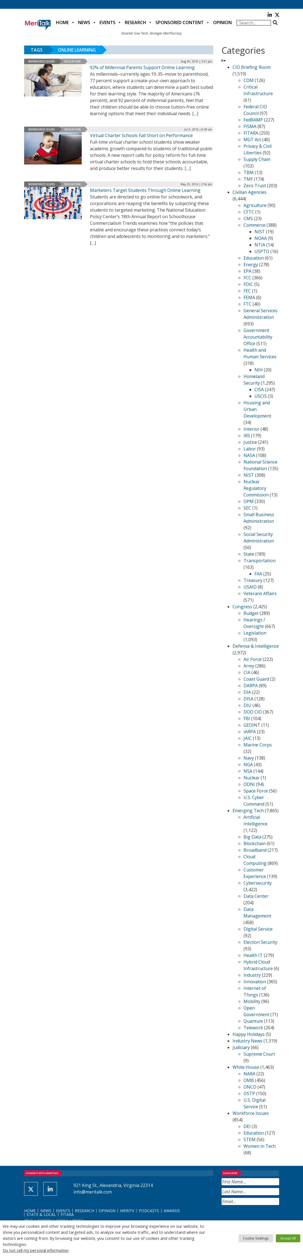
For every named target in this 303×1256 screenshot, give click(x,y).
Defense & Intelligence (256, 646)
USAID (250, 587)
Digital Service (258, 929)
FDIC (248, 284)
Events (107, 22)
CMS (248, 218)
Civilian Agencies (250, 192)
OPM (248, 501)
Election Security (260, 942)
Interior (251, 429)
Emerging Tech (248, 811)
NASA (249, 455)
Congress (242, 607)
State (248, 554)
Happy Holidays (249, 1034)
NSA (247, 771)
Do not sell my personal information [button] (36, 1250)
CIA (246, 672)
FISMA (249, 126)
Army (248, 666)
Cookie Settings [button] (256, 1238)
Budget (251, 613)
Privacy (77, 1220)
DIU (247, 705)
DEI (247, 1126)
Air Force (252, 659)
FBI (246, 718)
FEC (247, 291)
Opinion (222, 22)
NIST (259, 232)
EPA (247, 271)
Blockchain (254, 843)
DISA (248, 699)
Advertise (44, 1220)
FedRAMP (253, 120)
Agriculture (255, 205)
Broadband (255, 850)
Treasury (252, 580)
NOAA (260, 238)
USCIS (260, 396)
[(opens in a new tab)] (53, 148)
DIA (247, 692)
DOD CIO (252, 712)
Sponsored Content (179, 22)
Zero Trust (254, 186)
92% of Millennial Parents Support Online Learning (142, 67)
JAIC (247, 738)
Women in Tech (259, 1146)
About (28, 1220)
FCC (247, 278)
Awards (172, 1210)
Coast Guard (256, 679)
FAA (258, 574)
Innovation (254, 982)
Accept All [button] (288, 1238)
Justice (250, 442)
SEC (247, 508)
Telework (253, 1028)
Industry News (247, 1041)
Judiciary (241, 1047)
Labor (249, 449)
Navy (248, 758)
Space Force (255, 791)
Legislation (254, 633)
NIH (258, 370)
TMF (248, 179)
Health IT (253, 955)
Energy (250, 265)
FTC (247, 304)
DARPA (250, 686)
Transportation (259, 561)
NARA (249, 1074)
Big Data (252, 837)
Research (135, 22)
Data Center (255, 896)
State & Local (41, 1214)
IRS (246, 436)
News (84, 22)
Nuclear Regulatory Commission (256, 488)
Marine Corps (257, 745)
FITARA (250, 133)
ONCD (249, 1087)
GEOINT (251, 725)
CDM (248, 80)
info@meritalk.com (92, 1192)
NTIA (259, 245)
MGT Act (252, 140)
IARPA (249, 732)
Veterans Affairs (260, 593)
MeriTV (127, 1210)
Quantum (253, 1021)
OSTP (249, 1093)
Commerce (254, 225)
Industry (252, 975)
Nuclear (251, 778)
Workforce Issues (41, 61)
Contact (62, 1220)
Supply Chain (256, 159)
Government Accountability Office (257, 336)
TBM (248, 172)
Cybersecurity (257, 883)
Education (72, 61)
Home (62, 22)
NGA (248, 764)
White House (246, 1067)
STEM (249, 1139)
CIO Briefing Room (252, 67)
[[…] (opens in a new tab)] (188, 168)
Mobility (251, 1001)
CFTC (248, 212)
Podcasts (149, 1210)
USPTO (261, 251)
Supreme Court (259, 1054)
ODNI (249, 784)
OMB (248, 1080)
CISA (259, 390)
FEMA (249, 297)
